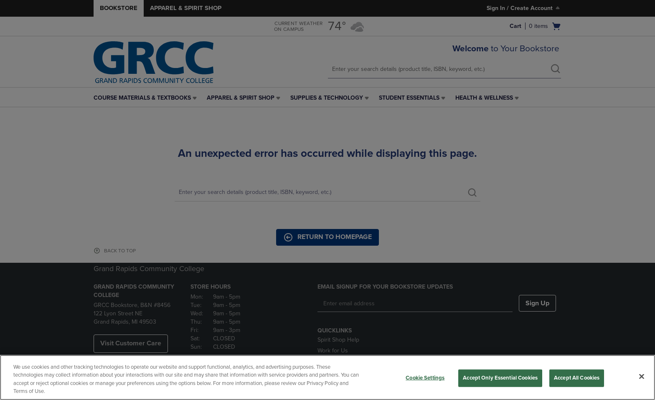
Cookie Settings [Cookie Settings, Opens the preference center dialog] (425, 378)
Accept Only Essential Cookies (500, 378)
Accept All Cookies (576, 378)
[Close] (641, 376)
